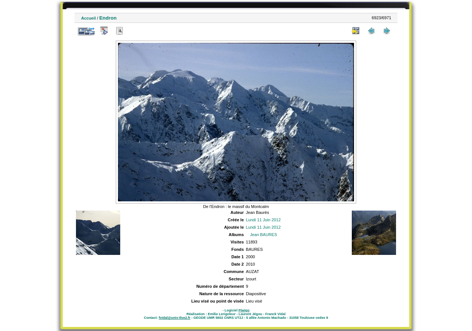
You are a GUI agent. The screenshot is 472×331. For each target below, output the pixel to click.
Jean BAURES (263, 234)
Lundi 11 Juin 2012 (263, 220)
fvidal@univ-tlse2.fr (174, 318)
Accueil (88, 18)
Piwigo (244, 310)
